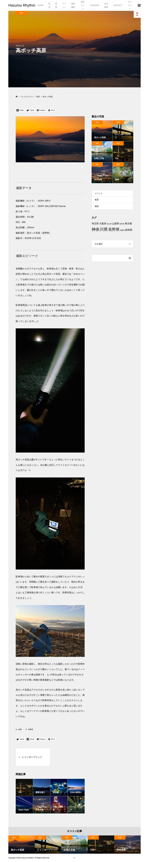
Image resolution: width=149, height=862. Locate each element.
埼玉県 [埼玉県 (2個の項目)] (95, 223)
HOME (41, 5)
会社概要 (106, 5)
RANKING (94, 5)
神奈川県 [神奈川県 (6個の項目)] (100, 229)
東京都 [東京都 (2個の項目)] (128, 223)
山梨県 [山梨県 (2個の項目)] (115, 223)
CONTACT (117, 5)
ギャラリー (130, 5)
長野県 (30, 729)
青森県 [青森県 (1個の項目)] (122, 230)
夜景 (56, 5)
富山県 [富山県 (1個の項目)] (109, 224)
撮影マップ (83, 5)
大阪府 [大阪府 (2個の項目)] (102, 223)
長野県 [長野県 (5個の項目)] (114, 229)
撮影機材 (73, 5)
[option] (21, 844)
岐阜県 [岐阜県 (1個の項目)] (122, 224)
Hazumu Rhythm (21, 5)
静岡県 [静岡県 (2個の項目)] (128, 230)
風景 (49, 5)
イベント (64, 5)
